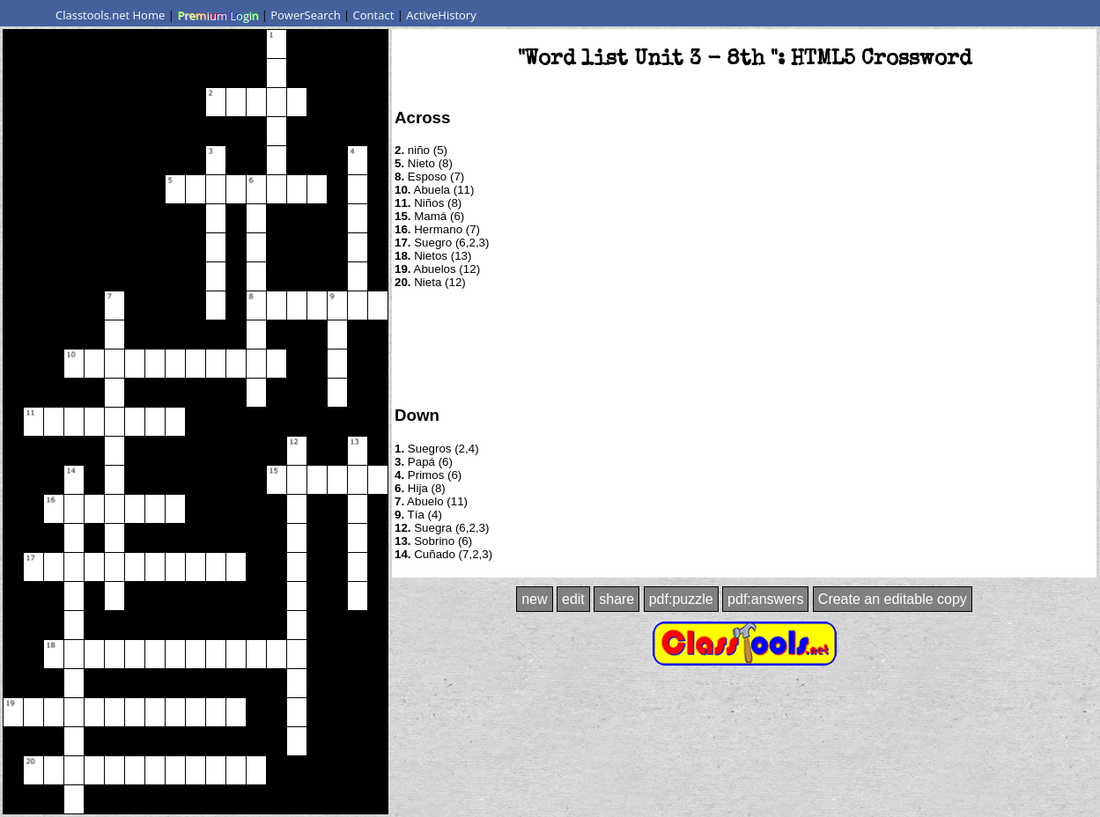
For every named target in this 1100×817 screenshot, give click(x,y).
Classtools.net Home (110, 15)
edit (573, 599)
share (616, 599)
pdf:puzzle (681, 599)
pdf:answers (765, 599)
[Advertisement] (744, 346)
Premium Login (217, 15)
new (534, 599)
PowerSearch (305, 15)
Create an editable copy (892, 599)
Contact (374, 15)
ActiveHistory (441, 15)
